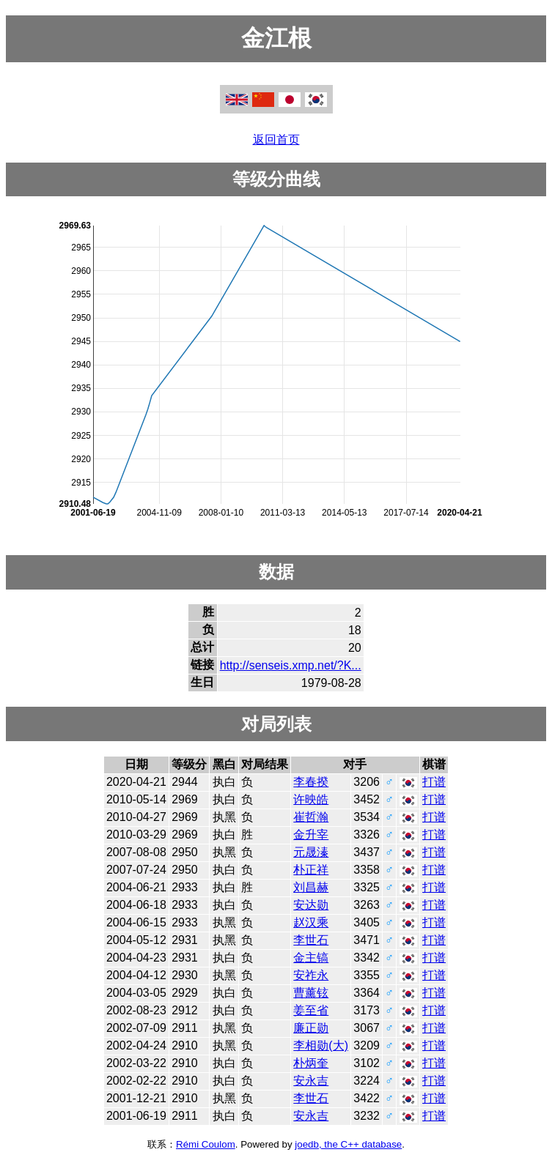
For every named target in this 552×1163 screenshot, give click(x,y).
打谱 (434, 782)
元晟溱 (310, 852)
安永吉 (310, 1080)
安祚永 (310, 975)
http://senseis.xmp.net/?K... (290, 665)
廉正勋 (310, 1028)
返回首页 (276, 139)
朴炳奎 (310, 1063)
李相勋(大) (320, 1045)
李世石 (310, 940)
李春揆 (310, 782)
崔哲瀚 (310, 817)
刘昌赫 (310, 887)
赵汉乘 (310, 922)
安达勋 (310, 905)
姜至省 (310, 1010)
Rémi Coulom (205, 1144)
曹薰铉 (310, 992)
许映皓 (310, 799)
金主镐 (310, 957)
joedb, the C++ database (348, 1144)
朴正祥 (310, 869)
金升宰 (310, 834)
